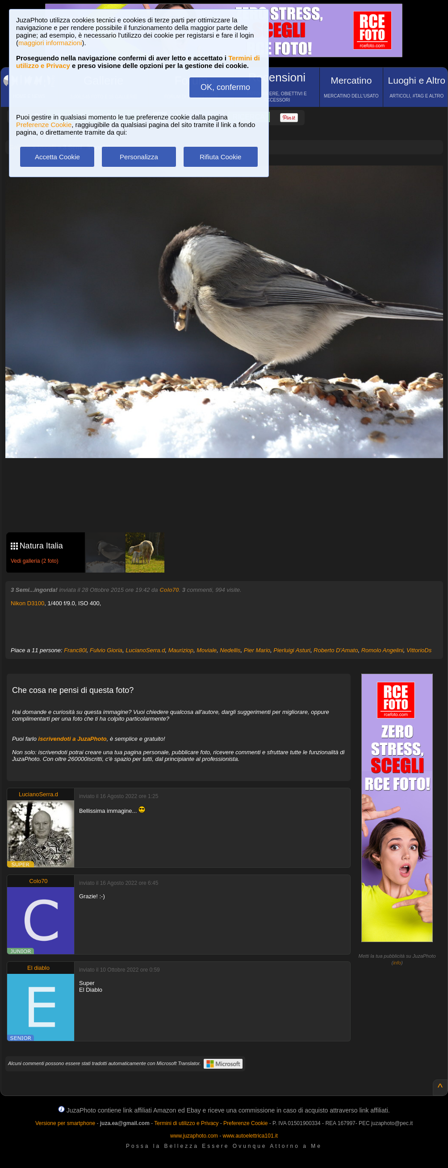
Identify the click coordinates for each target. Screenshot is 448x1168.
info (397, 962)
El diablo (38, 967)
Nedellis (230, 650)
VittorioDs (418, 650)
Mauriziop (180, 650)
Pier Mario (257, 650)
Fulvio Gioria (106, 650)
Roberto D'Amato (336, 650)
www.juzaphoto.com (194, 1136)
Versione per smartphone (65, 1123)
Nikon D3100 (27, 603)
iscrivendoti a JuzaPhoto (72, 738)
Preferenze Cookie (43, 124)
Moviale (207, 650)
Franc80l (75, 650)
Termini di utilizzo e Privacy (186, 1123)
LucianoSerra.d (145, 650)
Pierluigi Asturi (291, 650)
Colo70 (169, 589)
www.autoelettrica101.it (249, 1136)
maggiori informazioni (50, 43)
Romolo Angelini (382, 650)
